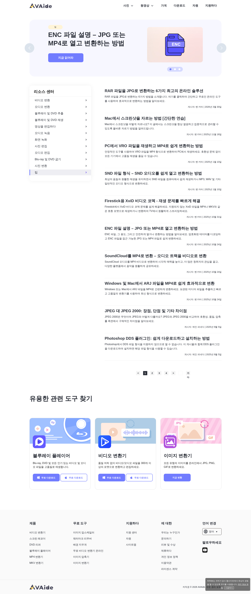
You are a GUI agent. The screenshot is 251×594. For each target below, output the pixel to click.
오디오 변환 (61, 106)
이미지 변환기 (178, 455)
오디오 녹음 (61, 133)
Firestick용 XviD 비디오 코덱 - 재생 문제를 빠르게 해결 (152, 201)
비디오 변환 (61, 100)
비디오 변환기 (112, 455)
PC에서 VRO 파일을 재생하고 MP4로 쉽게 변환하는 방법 (154, 146)
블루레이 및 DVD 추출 (61, 113)
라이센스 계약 (169, 569)
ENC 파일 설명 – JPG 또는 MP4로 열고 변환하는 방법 (151, 228)
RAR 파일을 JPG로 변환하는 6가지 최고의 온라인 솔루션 (154, 91)
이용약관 (166, 563)
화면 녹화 (61, 139)
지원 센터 (131, 532)
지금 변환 (177, 477)
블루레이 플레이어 (51, 455)
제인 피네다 (198, 327)
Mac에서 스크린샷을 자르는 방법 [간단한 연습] (145, 118)
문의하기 (166, 538)
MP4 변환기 (36, 556)
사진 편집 (61, 146)
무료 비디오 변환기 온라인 (88, 550)
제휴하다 (166, 550)
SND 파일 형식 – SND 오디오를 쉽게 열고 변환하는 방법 (153, 173)
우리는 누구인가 (170, 532)
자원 (195, 5)
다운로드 (179, 5)
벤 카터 (199, 107)
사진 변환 (61, 165)
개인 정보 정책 (169, 556)
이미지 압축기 (81, 556)
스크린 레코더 (37, 538)
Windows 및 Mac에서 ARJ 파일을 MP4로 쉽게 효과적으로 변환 (160, 283)
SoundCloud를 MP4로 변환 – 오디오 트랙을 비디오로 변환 (155, 256)
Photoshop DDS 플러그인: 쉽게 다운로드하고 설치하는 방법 (157, 338)
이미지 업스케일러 (83, 532)
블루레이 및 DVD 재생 (61, 120)
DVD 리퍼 (35, 544)
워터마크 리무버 (82, 538)
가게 (164, 5)
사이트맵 (131, 544)
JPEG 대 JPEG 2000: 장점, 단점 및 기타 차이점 (146, 311)
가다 (188, 373)
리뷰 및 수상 (168, 544)
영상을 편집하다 (61, 126)
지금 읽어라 (65, 57)
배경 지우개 (80, 544)
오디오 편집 (61, 152)
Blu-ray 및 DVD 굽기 (61, 159)
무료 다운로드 (46, 477)
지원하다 (211, 5)
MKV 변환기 (36, 563)
